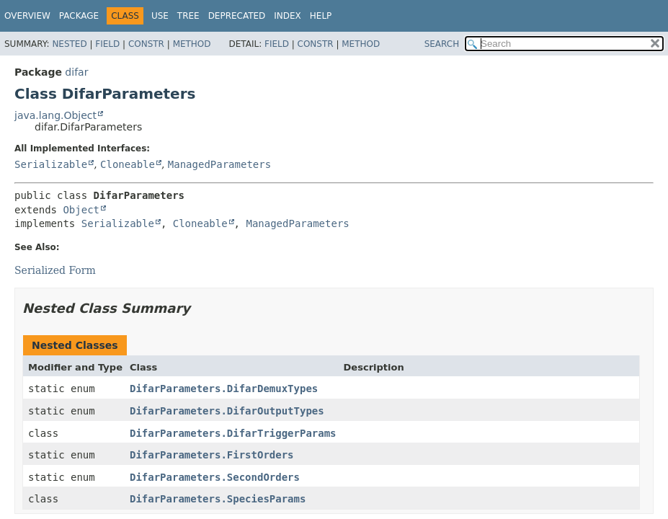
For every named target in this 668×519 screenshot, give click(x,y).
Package (79, 16)
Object (81, 210)
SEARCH (442, 44)
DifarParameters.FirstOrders (212, 455)
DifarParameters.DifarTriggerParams (233, 433)
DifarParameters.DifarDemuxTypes (224, 388)
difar (76, 72)
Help (321, 16)
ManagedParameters (219, 164)
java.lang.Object (55, 115)
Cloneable (127, 164)
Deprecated (237, 16)
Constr (146, 44)
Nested (69, 44)
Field (107, 44)
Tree (188, 16)
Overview (27, 16)
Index (287, 16)
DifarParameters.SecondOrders (215, 477)
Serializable (50, 164)
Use (160, 16)
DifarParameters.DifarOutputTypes (227, 411)
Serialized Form (55, 270)
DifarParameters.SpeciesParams (218, 499)
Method (192, 44)
